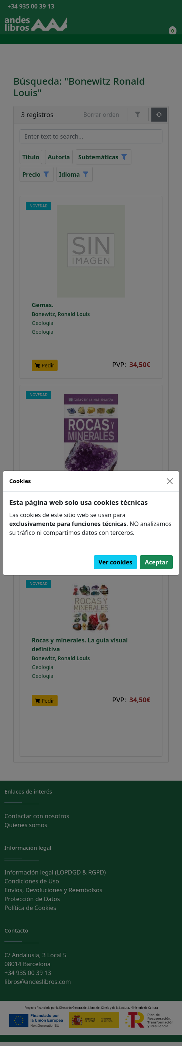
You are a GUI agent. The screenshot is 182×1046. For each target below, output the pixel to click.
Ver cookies (116, 562)
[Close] (170, 481)
